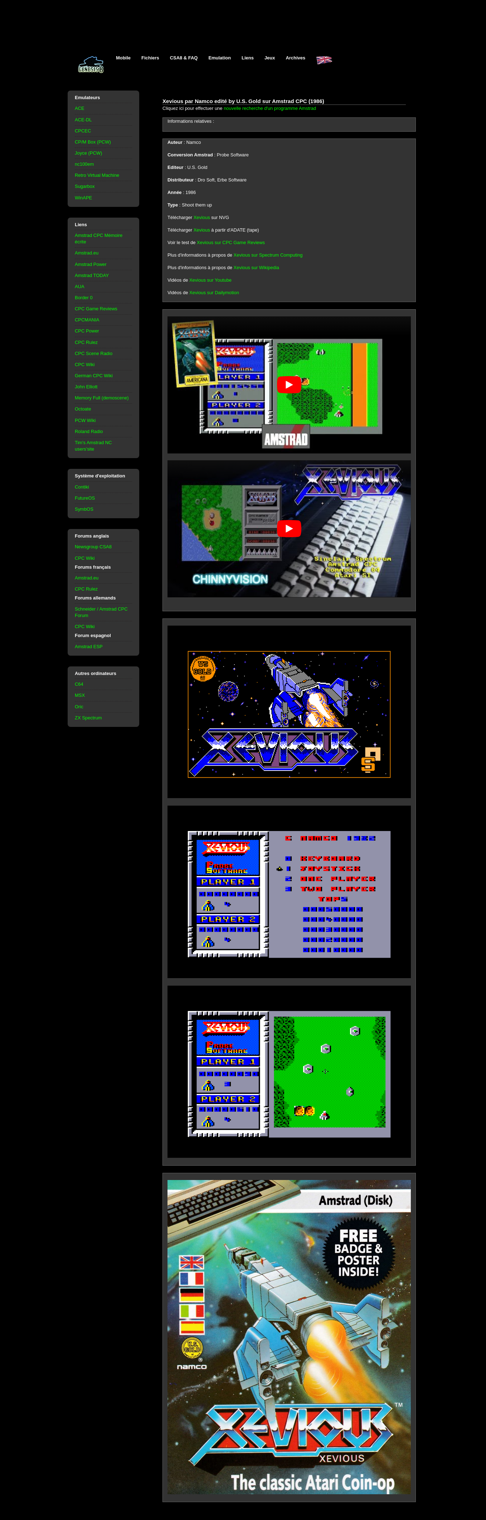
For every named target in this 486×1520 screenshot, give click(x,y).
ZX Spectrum (88, 717)
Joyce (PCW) (88, 153)
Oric (79, 706)
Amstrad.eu (86, 253)
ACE (79, 108)
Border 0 (84, 297)
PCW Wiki (85, 420)
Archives (295, 57)
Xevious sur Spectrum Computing (268, 255)
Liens (248, 57)
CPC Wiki (84, 364)
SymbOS (84, 509)
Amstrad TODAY (92, 275)
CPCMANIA (87, 319)
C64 (79, 684)
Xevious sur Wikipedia (256, 267)
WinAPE (83, 197)
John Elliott (86, 386)
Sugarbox (84, 186)
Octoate (83, 409)
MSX (80, 695)
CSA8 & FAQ (184, 57)
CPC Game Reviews (96, 308)
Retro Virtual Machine (97, 175)
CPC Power (87, 331)
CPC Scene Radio (93, 353)
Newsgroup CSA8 (93, 546)
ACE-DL (83, 119)
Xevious (202, 217)
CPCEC (83, 130)
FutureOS (85, 498)
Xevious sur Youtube (210, 280)
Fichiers (150, 57)
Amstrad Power (91, 264)
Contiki (82, 487)
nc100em (84, 164)
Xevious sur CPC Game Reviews (231, 242)
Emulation (219, 57)
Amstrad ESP (89, 646)
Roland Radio (89, 431)
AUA (79, 286)
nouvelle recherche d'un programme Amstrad (270, 108)
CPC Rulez (86, 342)
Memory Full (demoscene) (101, 397)
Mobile (123, 57)
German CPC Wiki (94, 375)
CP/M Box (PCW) (93, 142)
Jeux (269, 57)
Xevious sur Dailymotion (214, 292)
